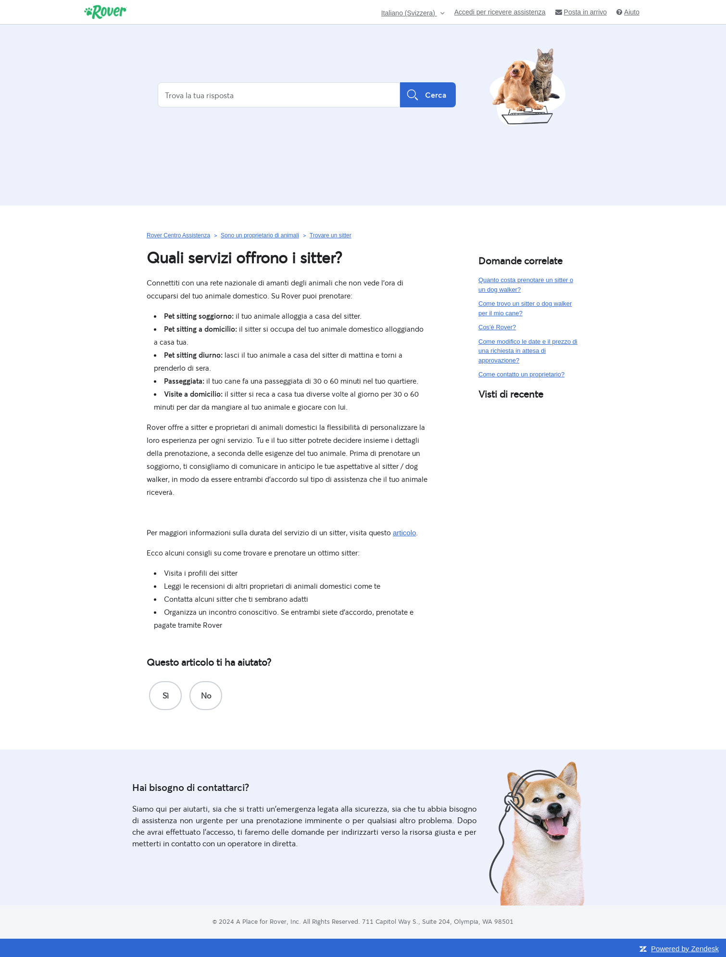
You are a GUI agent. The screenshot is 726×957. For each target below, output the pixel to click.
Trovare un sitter (330, 235)
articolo (404, 533)
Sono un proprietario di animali (260, 235)
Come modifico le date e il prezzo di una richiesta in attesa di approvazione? (527, 351)
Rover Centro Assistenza (178, 235)
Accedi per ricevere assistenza (500, 12)
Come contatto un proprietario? (521, 374)
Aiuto (627, 12)
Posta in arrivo (581, 12)
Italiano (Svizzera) (409, 13)
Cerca (428, 94)
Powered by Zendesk (685, 948)
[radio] (165, 695)
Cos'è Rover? (497, 327)
